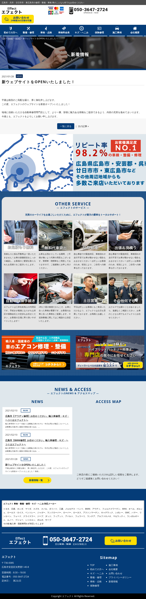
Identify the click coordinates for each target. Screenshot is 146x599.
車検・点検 (46, 32)
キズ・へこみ (81, 32)
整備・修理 (28, 32)
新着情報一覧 (36, 480)
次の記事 (82, 126)
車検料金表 (64, 32)
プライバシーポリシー (120, 577)
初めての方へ (10, 32)
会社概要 (134, 32)
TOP (92, 565)
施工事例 (117, 32)
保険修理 (99, 32)
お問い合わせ (115, 573)
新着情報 (113, 581)
